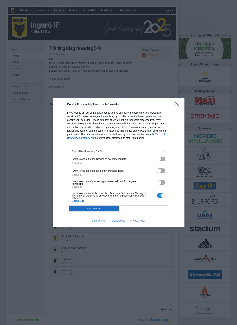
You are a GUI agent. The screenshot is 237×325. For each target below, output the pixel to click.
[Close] (178, 104)
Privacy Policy (137, 220)
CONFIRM (93, 208)
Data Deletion (99, 220)
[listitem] (118, 151)
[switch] (161, 159)
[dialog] (118, 162)
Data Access (118, 220)
